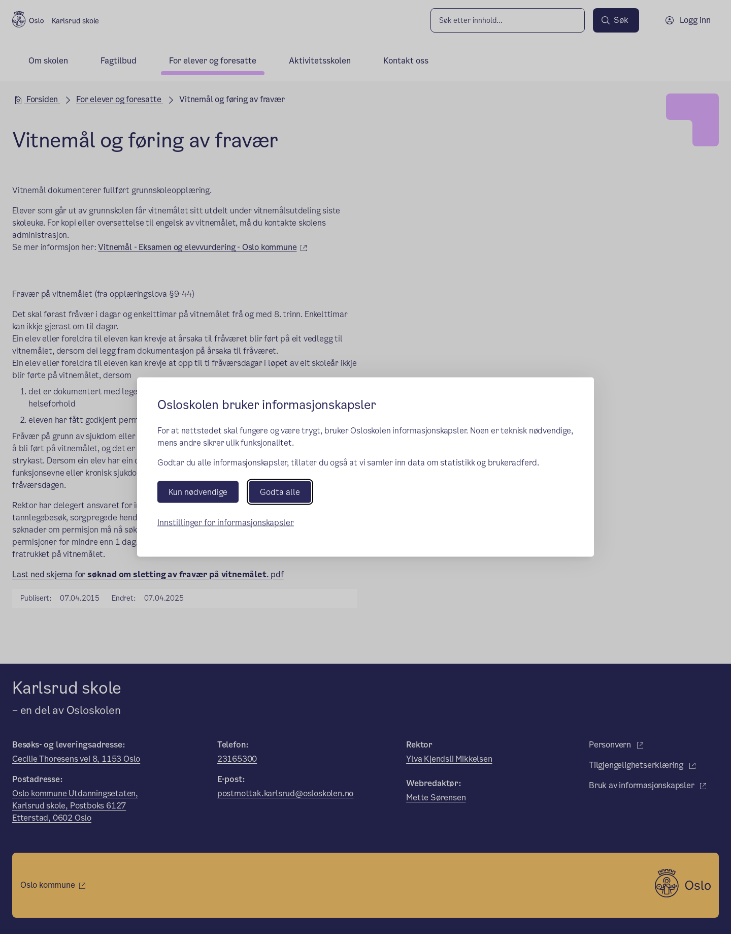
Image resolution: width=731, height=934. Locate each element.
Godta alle (280, 491)
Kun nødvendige (198, 491)
